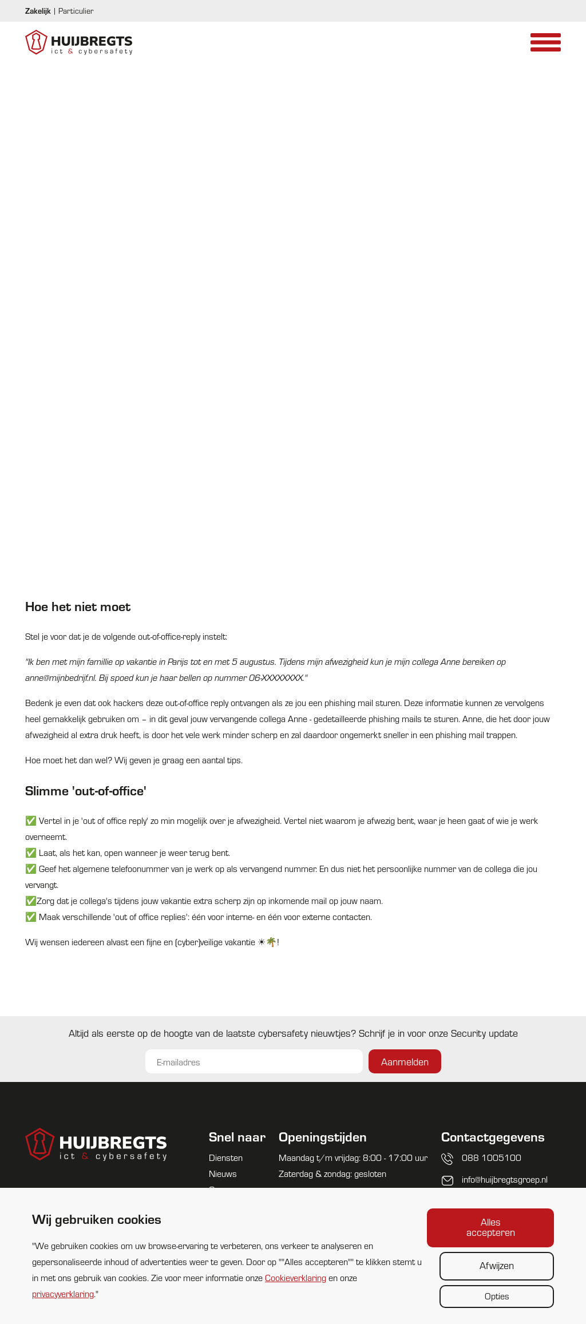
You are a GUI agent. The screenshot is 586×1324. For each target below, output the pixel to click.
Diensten (226, 1157)
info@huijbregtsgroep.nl (505, 1179)
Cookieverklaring (295, 1277)
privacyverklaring (63, 1293)
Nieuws (223, 1173)
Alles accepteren (490, 1226)
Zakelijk (38, 10)
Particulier (75, 10)
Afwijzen (497, 1265)
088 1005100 (491, 1157)
